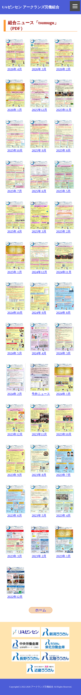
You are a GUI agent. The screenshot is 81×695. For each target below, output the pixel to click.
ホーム (40, 610)
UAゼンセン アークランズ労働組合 (30, 7)
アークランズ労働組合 (42, 687)
